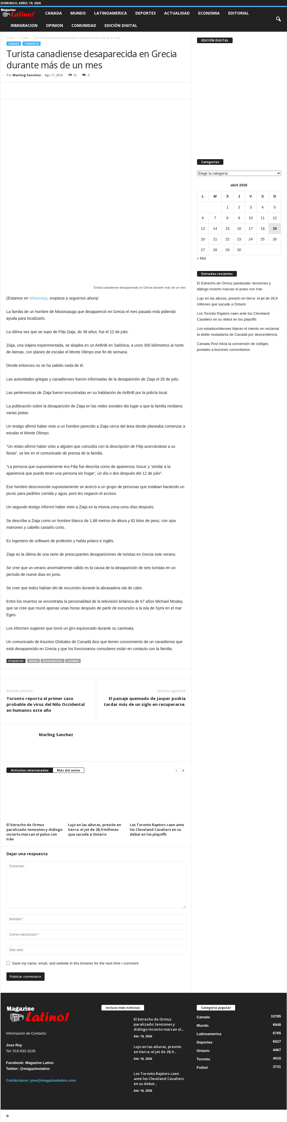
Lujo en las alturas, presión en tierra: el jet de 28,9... (157, 1049)
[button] (278, 19)
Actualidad (177, 13)
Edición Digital (121, 25)
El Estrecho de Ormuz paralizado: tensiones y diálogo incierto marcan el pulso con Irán (34, 832)
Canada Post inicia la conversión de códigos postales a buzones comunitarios (233, 347)
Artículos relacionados (29, 770)
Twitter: (12, 1069)
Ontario (203, 1051)
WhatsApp (38, 298)
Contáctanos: (18, 1080)
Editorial (238, 13)
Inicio (9, 38)
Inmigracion (24, 25)
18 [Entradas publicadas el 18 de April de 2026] (263, 228)
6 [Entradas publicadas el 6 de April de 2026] (203, 218)
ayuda (33, 661)
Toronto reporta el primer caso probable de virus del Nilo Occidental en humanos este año (45, 704)
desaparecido (53, 661)
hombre (73, 661)
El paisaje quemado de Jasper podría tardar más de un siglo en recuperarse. (145, 701)
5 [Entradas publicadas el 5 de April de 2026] (275, 207)
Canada (53, 13)
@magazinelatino (35, 1069)
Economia (209, 13)
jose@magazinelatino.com (53, 1080)
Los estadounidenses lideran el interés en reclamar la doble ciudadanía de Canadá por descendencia (238, 331)
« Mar (201, 258)
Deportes (145, 13)
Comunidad (83, 25)
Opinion (54, 25)
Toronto (31, 43)
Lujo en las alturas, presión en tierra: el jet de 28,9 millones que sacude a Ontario (94, 829)
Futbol (202, 1067)
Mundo (78, 13)
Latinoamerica (110, 13)
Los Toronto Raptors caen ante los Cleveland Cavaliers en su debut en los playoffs (157, 829)
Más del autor (68, 770)
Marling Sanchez (27, 75)
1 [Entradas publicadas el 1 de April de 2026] (227, 207)
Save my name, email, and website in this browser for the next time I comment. (76, 963)
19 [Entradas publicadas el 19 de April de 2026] (275, 228)
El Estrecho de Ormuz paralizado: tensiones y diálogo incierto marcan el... (159, 1024)
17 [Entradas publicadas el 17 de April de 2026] (251, 228)
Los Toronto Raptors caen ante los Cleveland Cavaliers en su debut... (159, 1078)
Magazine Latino (39, 1063)
